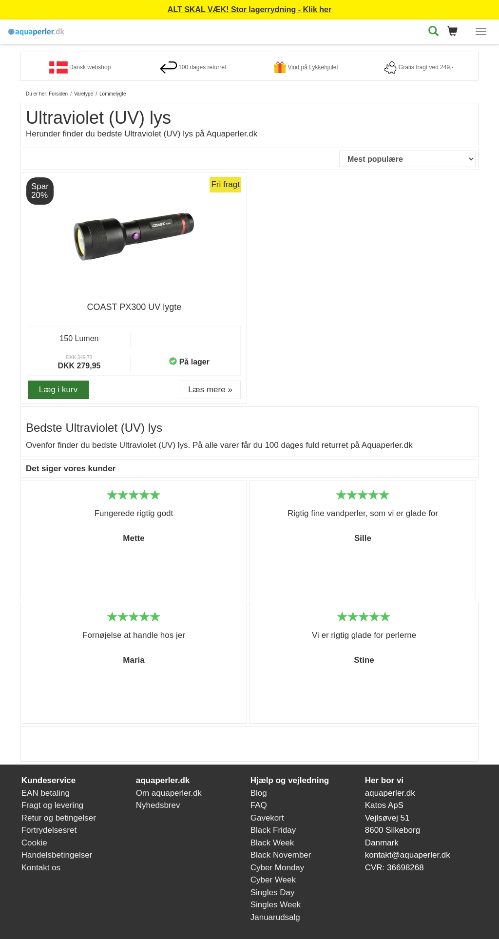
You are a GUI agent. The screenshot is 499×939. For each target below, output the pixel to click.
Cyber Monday (277, 867)
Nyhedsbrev (158, 805)
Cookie (34, 842)
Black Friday (273, 830)
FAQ (258, 805)
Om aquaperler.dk (169, 793)
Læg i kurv (58, 389)
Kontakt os (40, 867)
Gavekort (267, 818)
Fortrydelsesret (49, 830)
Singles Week (275, 904)
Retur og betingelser (58, 818)
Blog (258, 793)
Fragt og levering (52, 805)
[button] (455, 31)
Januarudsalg (275, 917)
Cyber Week (273, 879)
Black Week (272, 842)
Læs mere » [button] (210, 389)
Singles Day (272, 892)
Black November (280, 855)
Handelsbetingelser (57, 855)
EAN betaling (45, 793)
